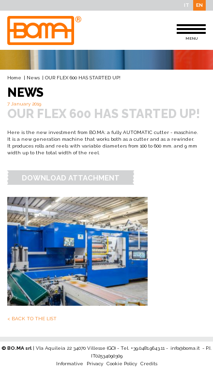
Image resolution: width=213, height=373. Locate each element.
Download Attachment (71, 178)
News (33, 77)
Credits (148, 363)
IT (186, 5)
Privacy (95, 363)
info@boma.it (185, 348)
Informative (69, 363)
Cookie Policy (121, 363)
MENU (191, 32)
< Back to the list (32, 318)
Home (14, 77)
